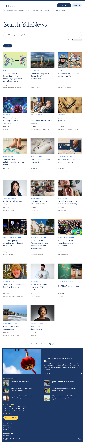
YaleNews (9, 6)
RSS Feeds (6, 425)
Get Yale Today (10, 417)
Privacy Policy (6, 435)
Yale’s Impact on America (21, 10)
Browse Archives (8, 423)
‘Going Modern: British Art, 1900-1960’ (41, 10)
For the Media (7, 427)
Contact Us (6, 429)
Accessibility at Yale (8, 433)
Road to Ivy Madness (60, 10)
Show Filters (8, 46)
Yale (79, 440)
